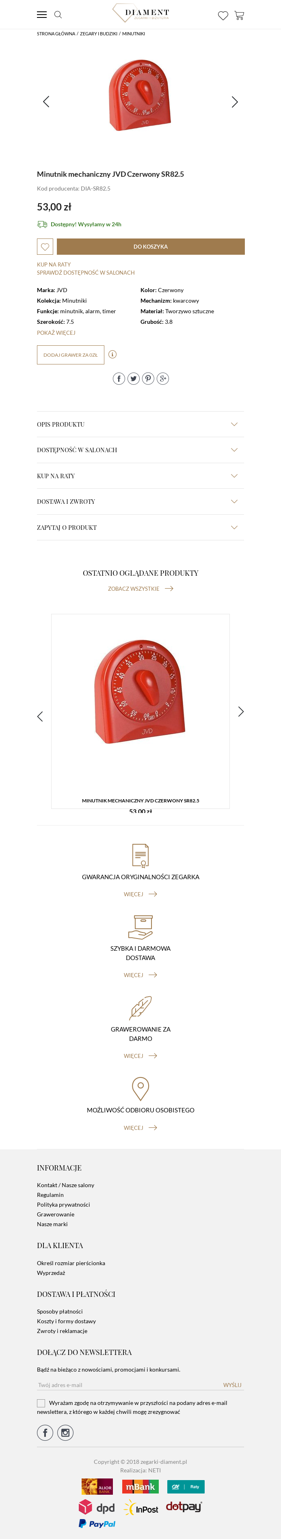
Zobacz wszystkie (140, 588)
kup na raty (137, 476)
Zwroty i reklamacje (62, 1330)
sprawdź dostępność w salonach (86, 272)
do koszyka (151, 246)
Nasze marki (52, 1223)
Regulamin (50, 1194)
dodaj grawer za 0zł (70, 355)
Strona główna (56, 33)
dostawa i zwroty (137, 501)
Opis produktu (137, 424)
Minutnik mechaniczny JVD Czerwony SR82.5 (140, 801)
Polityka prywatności (63, 1204)
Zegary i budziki (98, 33)
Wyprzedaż (51, 1272)
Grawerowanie (55, 1214)
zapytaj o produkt (137, 527)
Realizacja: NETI (140, 1470)
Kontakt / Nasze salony (65, 1184)
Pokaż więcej (56, 332)
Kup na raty (54, 264)
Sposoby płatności (60, 1311)
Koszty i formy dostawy (66, 1321)
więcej (140, 894)
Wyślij (232, 1385)
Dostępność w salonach (137, 450)
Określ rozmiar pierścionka (71, 1262)
